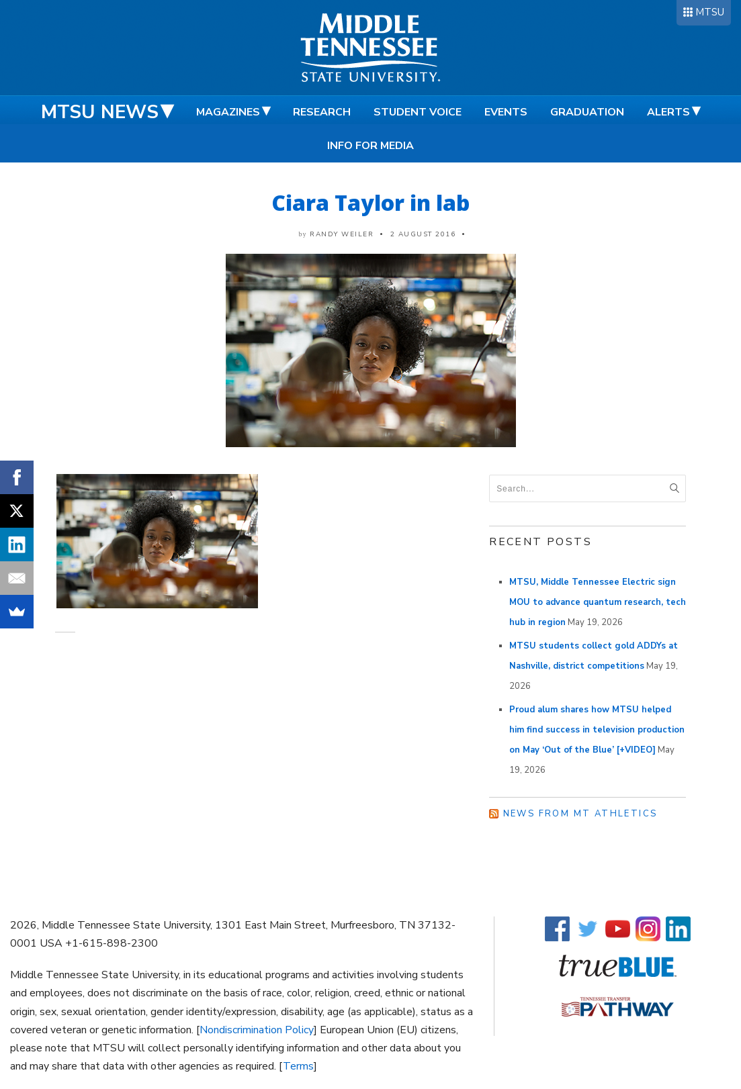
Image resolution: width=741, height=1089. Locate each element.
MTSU (709, 12)
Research (322, 112)
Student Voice (418, 112)
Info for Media (370, 145)
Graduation (587, 112)
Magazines (228, 112)
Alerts (668, 112)
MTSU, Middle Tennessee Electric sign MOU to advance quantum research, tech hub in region (597, 602)
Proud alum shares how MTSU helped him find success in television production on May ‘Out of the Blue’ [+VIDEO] (597, 730)
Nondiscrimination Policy (257, 1030)
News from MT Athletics (580, 814)
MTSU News (100, 112)
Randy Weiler (342, 234)
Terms (298, 1066)
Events (505, 112)
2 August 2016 (423, 234)
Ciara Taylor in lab (370, 202)
